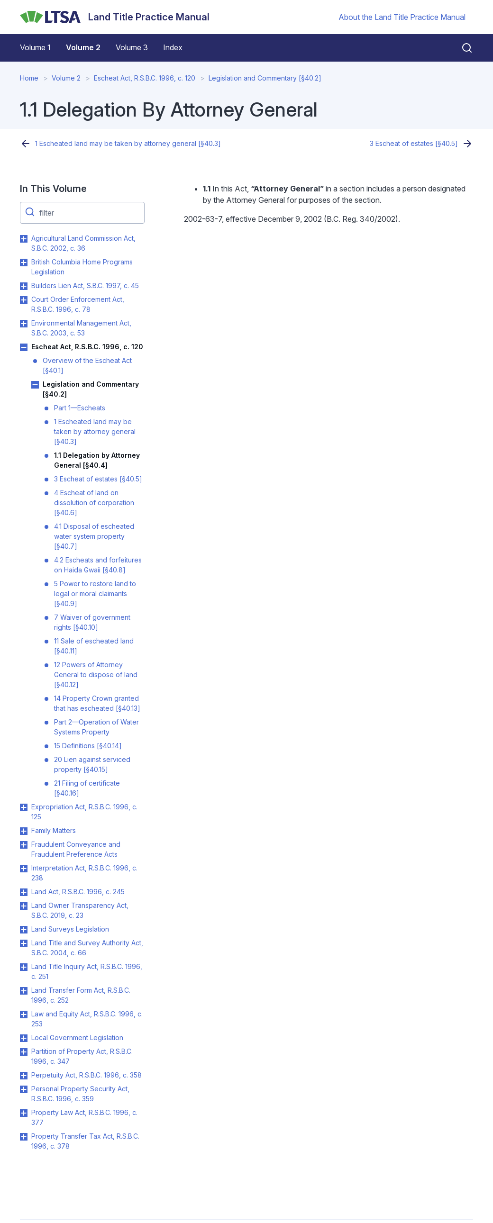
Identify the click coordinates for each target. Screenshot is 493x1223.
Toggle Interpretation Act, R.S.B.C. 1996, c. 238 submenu (23, 868)
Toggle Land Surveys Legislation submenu (23, 929)
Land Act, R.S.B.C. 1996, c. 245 (78, 892)
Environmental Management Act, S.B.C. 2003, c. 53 (81, 328)
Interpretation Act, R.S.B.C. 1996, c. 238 (84, 873)
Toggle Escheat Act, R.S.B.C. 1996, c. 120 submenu (23, 347)
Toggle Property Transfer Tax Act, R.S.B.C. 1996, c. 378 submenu (23, 1137)
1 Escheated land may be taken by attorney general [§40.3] (128, 143)
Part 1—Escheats (79, 408)
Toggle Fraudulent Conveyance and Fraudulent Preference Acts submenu (23, 845)
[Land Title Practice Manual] (115, 17)
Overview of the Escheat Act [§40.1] (87, 365)
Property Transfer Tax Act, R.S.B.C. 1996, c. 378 (85, 1141)
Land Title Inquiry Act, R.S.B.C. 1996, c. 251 (86, 971)
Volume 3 (132, 47)
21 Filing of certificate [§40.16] (87, 788)
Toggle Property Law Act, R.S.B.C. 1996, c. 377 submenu (23, 1113)
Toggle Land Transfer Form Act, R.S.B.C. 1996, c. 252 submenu (23, 991)
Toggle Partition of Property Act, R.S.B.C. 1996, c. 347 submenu (23, 1052)
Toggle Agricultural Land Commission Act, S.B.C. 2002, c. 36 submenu (23, 239)
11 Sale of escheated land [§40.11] (94, 646)
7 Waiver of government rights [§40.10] (92, 622)
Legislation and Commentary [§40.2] (265, 78)
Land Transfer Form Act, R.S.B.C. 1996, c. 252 (80, 995)
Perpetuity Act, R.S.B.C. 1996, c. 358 (86, 1075)
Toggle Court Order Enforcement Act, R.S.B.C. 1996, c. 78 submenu (23, 300)
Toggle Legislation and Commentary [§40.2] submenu (35, 385)
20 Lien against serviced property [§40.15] (92, 764)
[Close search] (461, 48)
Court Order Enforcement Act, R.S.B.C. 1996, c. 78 (77, 304)
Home (29, 78)
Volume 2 (83, 47)
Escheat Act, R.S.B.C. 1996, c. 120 (144, 78)
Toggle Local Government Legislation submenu (23, 1038)
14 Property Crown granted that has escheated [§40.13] (97, 703)
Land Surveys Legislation (70, 929)
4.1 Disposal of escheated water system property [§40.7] (94, 536)
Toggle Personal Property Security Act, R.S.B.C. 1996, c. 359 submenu (23, 1089)
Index (173, 47)
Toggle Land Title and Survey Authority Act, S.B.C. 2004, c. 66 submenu (23, 943)
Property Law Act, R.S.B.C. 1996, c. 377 (84, 1117)
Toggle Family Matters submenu (23, 831)
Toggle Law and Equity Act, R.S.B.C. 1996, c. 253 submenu (23, 1014)
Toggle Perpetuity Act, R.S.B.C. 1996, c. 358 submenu (23, 1075)
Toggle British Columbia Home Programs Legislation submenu (23, 262)
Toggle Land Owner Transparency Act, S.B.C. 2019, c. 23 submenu (23, 906)
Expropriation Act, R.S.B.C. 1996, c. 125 (84, 812)
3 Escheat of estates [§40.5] (414, 143)
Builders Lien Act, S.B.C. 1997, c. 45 (85, 285)
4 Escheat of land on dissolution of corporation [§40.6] (94, 502)
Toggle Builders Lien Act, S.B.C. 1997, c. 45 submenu (23, 286)
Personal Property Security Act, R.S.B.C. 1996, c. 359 (80, 1094)
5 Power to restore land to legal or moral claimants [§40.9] (95, 593)
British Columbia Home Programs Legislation (82, 267)
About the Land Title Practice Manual (402, 17)
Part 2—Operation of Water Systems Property (96, 727)
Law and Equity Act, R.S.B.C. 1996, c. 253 (87, 1019)
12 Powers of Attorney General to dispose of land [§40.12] (95, 675)
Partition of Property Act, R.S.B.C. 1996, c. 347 (82, 1056)
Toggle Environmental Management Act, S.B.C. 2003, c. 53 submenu (23, 323)
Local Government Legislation (77, 1037)
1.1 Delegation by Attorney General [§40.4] (97, 460)
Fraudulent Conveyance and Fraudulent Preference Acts (75, 849)
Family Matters (53, 830)
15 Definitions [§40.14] (88, 746)
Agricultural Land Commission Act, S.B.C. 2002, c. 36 (83, 243)
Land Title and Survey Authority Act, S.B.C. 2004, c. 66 (87, 948)
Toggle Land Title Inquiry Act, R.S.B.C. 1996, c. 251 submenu (23, 967)
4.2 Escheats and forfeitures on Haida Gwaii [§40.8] (98, 565)
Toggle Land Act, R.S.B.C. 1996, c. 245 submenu (23, 892)
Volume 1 (35, 47)
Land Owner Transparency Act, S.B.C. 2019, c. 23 (79, 910)
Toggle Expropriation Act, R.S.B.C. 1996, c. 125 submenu (23, 807)
